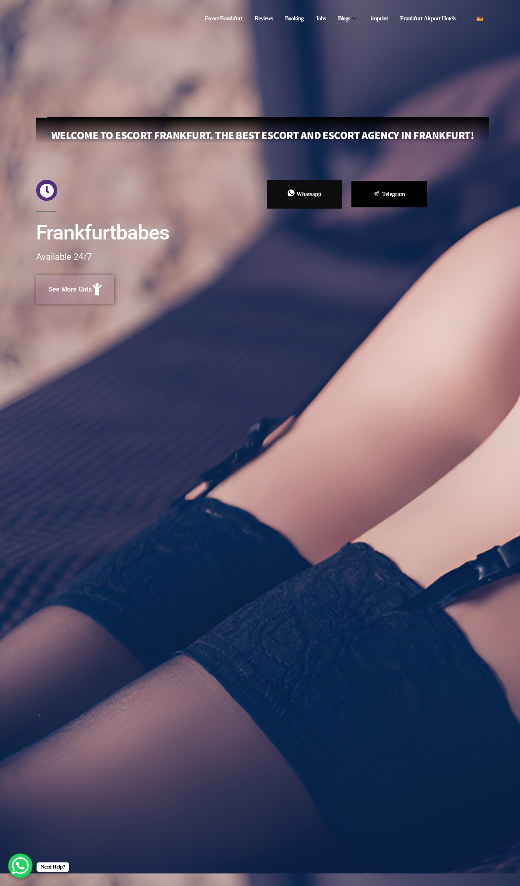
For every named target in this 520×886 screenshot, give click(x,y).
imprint (379, 18)
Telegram (389, 194)
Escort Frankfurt (223, 18)
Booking (294, 18)
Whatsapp (304, 193)
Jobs (321, 18)
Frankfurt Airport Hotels (431, 18)
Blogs (347, 18)
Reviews (263, 18)
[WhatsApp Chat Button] (20, 865)
